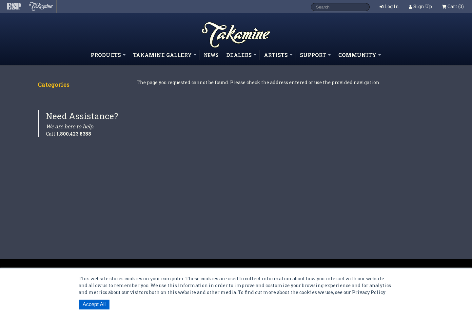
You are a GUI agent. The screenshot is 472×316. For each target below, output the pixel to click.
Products (108, 54)
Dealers (241, 54)
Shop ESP (224, 47)
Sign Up (422, 6)
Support (315, 54)
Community (359, 54)
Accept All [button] (94, 304)
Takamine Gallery (164, 54)
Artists (278, 54)
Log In (391, 6)
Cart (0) (453, 6)
